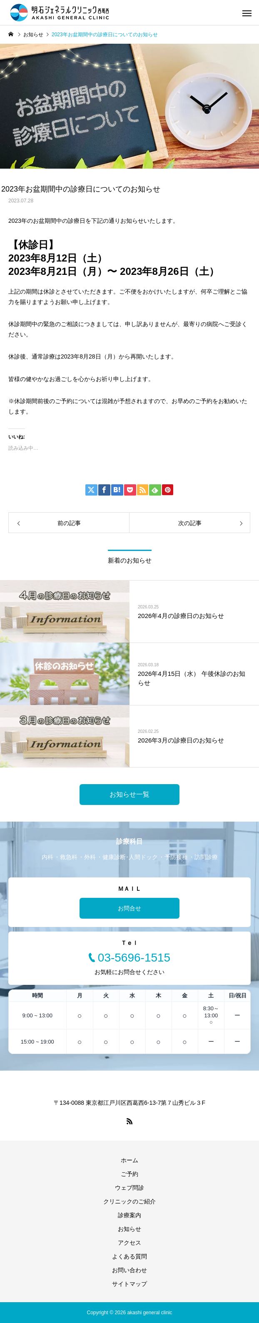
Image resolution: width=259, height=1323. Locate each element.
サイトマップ (129, 1284)
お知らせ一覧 (129, 794)
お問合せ (129, 908)
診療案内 (129, 1215)
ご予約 (129, 1174)
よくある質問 (129, 1256)
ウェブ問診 (129, 1187)
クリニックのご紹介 (129, 1201)
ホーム (129, 1160)
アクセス (129, 1242)
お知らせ (129, 1229)
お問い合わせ (129, 1270)
